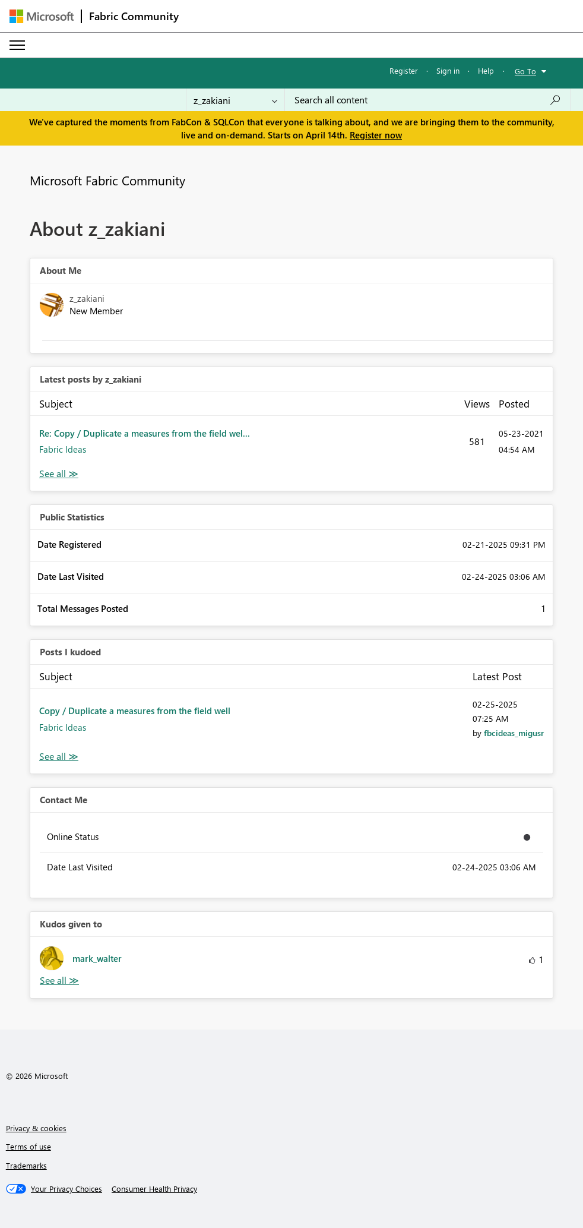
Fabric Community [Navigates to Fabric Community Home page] (134, 16)
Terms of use (28, 1146)
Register (403, 70)
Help (486, 70)
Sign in (448, 70)
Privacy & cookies (36, 1128)
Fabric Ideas (62, 449)
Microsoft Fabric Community (107, 180)
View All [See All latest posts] (58, 474)
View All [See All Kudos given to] (59, 980)
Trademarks (26, 1165)
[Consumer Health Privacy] (154, 1188)
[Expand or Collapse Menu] (17, 45)
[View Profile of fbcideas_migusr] (514, 732)
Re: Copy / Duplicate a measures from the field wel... (144, 433)
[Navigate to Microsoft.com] (41, 16)
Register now (376, 135)
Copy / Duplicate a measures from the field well (134, 710)
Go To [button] (525, 71)
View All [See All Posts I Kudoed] (58, 756)
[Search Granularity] (235, 100)
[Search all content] (427, 100)
